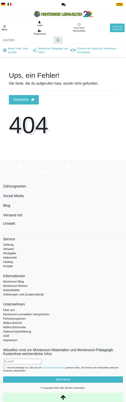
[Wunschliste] (79, 28)
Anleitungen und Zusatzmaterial (23, 294)
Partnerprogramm (14, 318)
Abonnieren (63, 379)
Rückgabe (9, 253)
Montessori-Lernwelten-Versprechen (26, 314)
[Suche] (58, 40)
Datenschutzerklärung (17, 331)
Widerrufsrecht (12, 323)
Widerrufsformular (14, 327)
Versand (8, 249)
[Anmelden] (40, 23)
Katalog (8, 261)
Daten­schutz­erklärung (54, 367)
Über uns (9, 310)
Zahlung (8, 244)
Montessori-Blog (13, 281)
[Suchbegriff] (26, 40)
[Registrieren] (40, 32)
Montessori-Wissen (15, 285)
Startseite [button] (23, 100)
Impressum (10, 340)
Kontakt (8, 266)
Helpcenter (10, 257)
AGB (6, 335)
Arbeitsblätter (11, 290)
